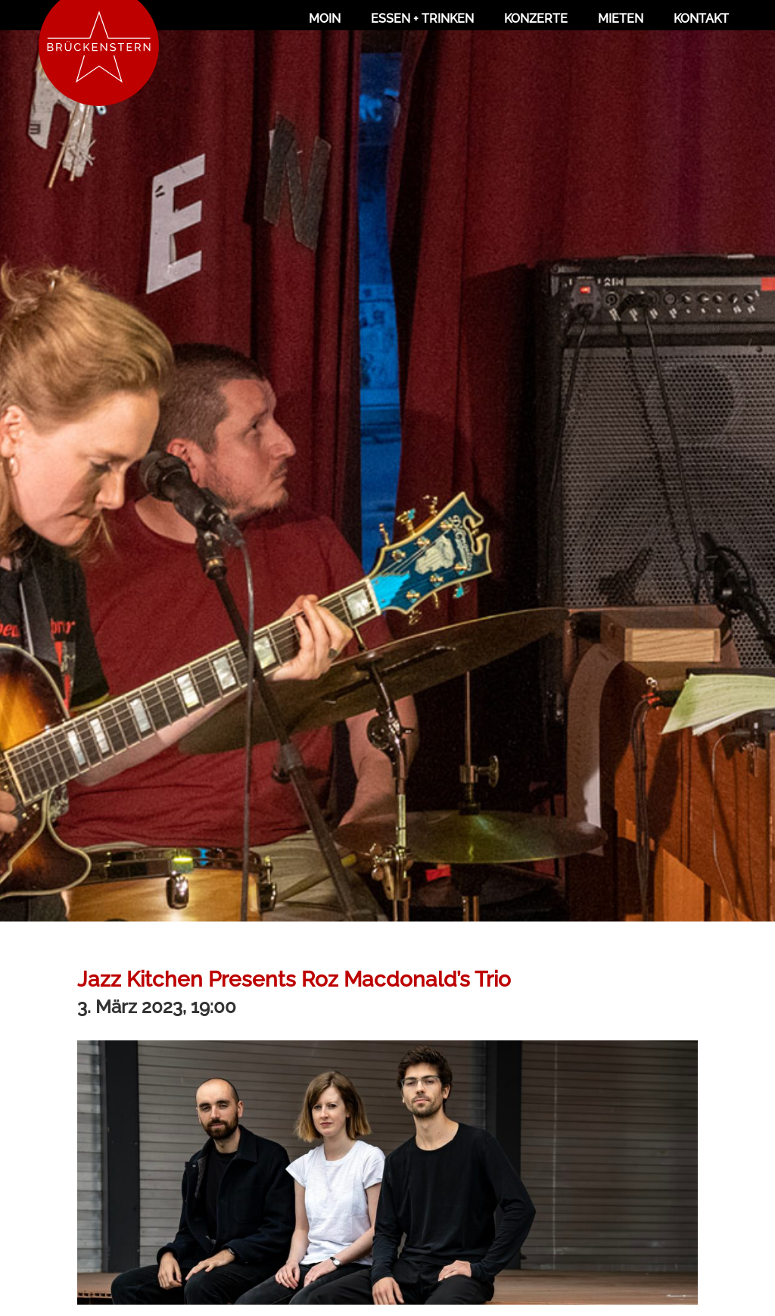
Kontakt (701, 18)
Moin (325, 18)
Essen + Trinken (422, 18)
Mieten (620, 18)
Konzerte (536, 18)
